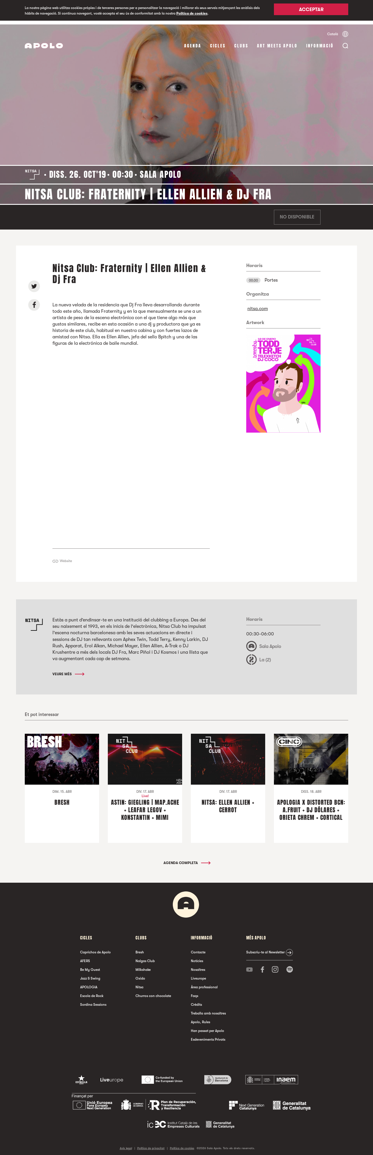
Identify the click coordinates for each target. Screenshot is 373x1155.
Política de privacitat (151, 1144)
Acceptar (311, 10)
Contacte (198, 949)
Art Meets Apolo (277, 42)
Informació (320, 42)
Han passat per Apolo (207, 1027)
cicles (218, 42)
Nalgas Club (145, 957)
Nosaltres (198, 966)
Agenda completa (186, 859)
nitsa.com (257, 305)
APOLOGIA (88, 984)
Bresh (140, 949)
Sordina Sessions (93, 1001)
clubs (241, 42)
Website (66, 557)
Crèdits (196, 1001)
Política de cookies (191, 13)
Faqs (194, 992)
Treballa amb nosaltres (208, 1010)
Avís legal (126, 1144)
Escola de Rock (91, 992)
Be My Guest (90, 966)
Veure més (68, 670)
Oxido (140, 975)
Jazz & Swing (90, 975)
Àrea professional (204, 984)
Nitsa (139, 984)
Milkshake (143, 966)
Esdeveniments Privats (208, 1036)
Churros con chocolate (153, 992)
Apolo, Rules (200, 1019)
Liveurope (198, 975)
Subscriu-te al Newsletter (265, 949)
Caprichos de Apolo (95, 949)
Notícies (197, 957)
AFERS (85, 957)
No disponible (297, 213)
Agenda (192, 42)
